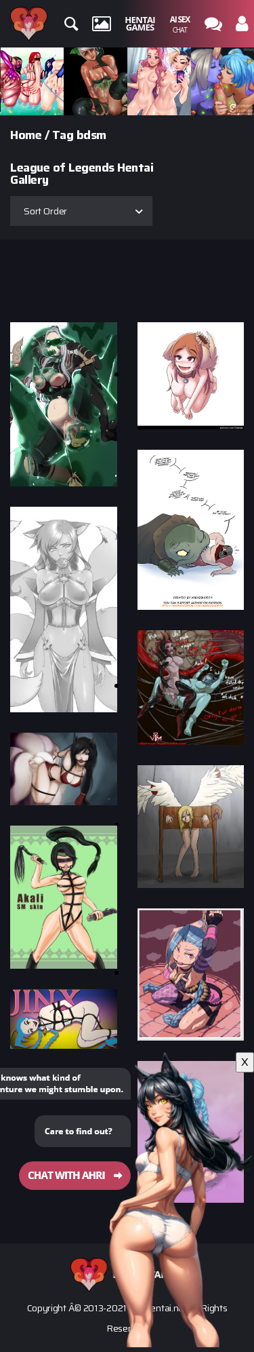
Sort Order (45, 211)
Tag (63, 134)
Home (25, 134)
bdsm (91, 134)
